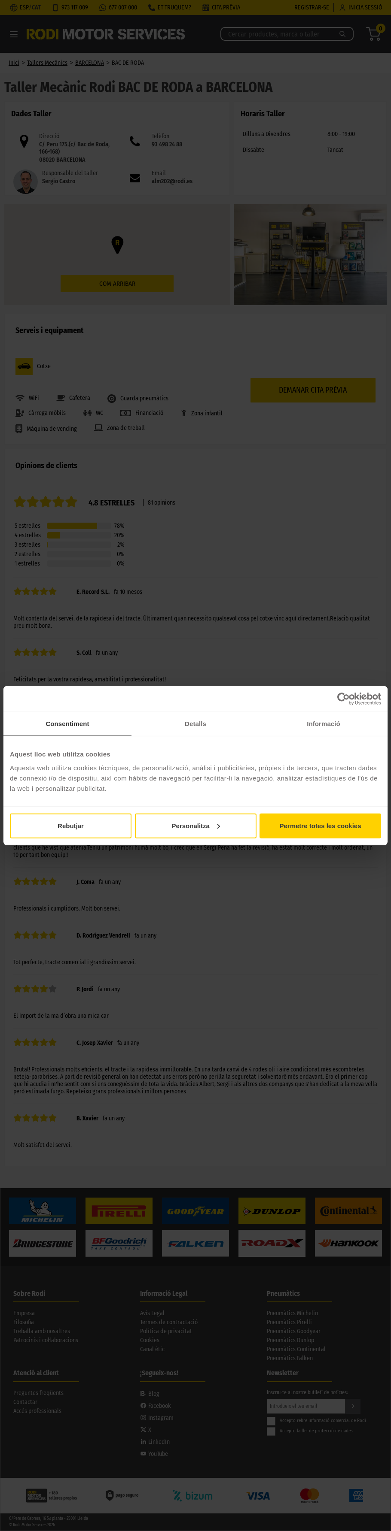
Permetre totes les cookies (320, 825)
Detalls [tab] (195, 723)
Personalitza (196, 825)
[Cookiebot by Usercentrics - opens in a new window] (343, 699)
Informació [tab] (323, 723)
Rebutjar (71, 825)
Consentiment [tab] (67, 723)
